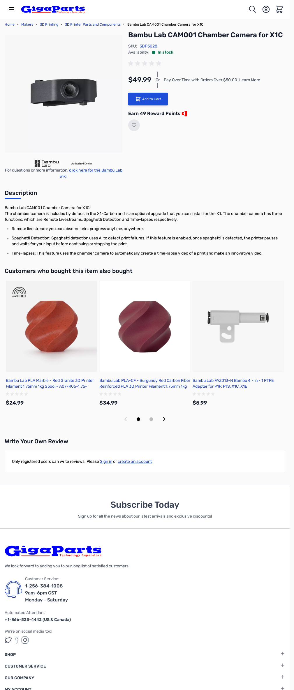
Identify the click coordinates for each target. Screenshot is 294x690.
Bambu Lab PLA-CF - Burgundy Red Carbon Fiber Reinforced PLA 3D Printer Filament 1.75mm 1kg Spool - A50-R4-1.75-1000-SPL (144, 386)
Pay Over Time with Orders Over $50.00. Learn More (212, 79)
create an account (135, 461)
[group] (145, 63)
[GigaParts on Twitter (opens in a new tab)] (8, 640)
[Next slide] (164, 419)
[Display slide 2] (151, 419)
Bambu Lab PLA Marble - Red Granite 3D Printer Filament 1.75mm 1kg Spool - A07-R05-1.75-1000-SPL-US (50, 386)
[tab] (21, 194)
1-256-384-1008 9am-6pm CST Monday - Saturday (46, 593)
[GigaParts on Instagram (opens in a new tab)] (25, 640)
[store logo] (53, 9)
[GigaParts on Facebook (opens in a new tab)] (16, 640)
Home (10, 24)
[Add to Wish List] (134, 125)
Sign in (106, 461)
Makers (27, 24)
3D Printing (49, 24)
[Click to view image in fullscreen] (63, 94)
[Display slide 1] (138, 419)
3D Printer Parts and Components (93, 24)
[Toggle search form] (252, 9)
